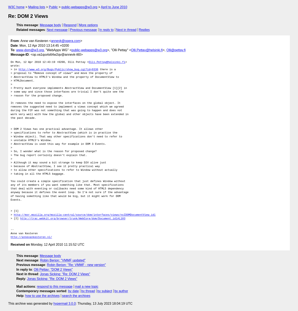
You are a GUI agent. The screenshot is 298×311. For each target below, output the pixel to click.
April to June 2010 (114, 7)
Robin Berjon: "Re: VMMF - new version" (76, 265)
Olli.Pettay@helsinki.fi (147, 50)
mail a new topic (86, 286)
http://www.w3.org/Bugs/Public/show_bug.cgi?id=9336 (58, 69)
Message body (50, 25)
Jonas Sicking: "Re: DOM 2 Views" (65, 274)
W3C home (16, 7)
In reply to (106, 30)
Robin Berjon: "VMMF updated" (63, 260)
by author (121, 291)
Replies (144, 30)
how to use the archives (42, 295)
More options (88, 25)
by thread (88, 291)
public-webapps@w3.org (79, 7)
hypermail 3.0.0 (64, 303)
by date (73, 291)
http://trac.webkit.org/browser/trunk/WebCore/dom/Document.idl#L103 (72, 219)
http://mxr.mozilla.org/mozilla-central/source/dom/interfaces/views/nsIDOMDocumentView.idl (85, 215)
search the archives (76, 295)
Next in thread (126, 30)
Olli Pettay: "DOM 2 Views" (53, 269)
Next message (57, 30)
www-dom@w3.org (30, 50)
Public (53, 7)
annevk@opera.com (65, 41)
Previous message (83, 30)
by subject (104, 291)
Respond (70, 25)
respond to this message (54, 286)
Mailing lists (36, 7)
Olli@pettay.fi (176, 50)
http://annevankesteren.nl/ (31, 237)
